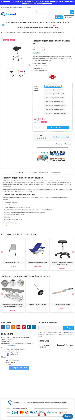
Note (41, 135)
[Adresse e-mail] (50, 328)
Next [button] (73, 252)
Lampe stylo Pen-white (62, 304)
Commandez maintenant (42, 4)
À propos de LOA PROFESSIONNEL (12, 7)
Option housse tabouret (36, 88)
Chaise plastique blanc (12, 262)
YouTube (18, 327)
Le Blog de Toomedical (19, 368)
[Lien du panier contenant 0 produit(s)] (59, 17)
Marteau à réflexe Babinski (37, 304)
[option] (12, 253)
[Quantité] (39, 127)
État (34, 50)
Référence (35, 48)
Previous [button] (1, 252)
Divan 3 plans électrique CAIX (37, 262)
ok (69, 328)
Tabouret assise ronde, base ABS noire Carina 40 (62, 263)
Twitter (8, 327)
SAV (15, 345)
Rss (13, 327)
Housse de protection (8, 223)
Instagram (29, 327)
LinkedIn (34, 327)
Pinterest (68, 144)
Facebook (3, 327)
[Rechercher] (54, 12)
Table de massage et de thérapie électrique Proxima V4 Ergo (12, 305)
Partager (59, 144)
